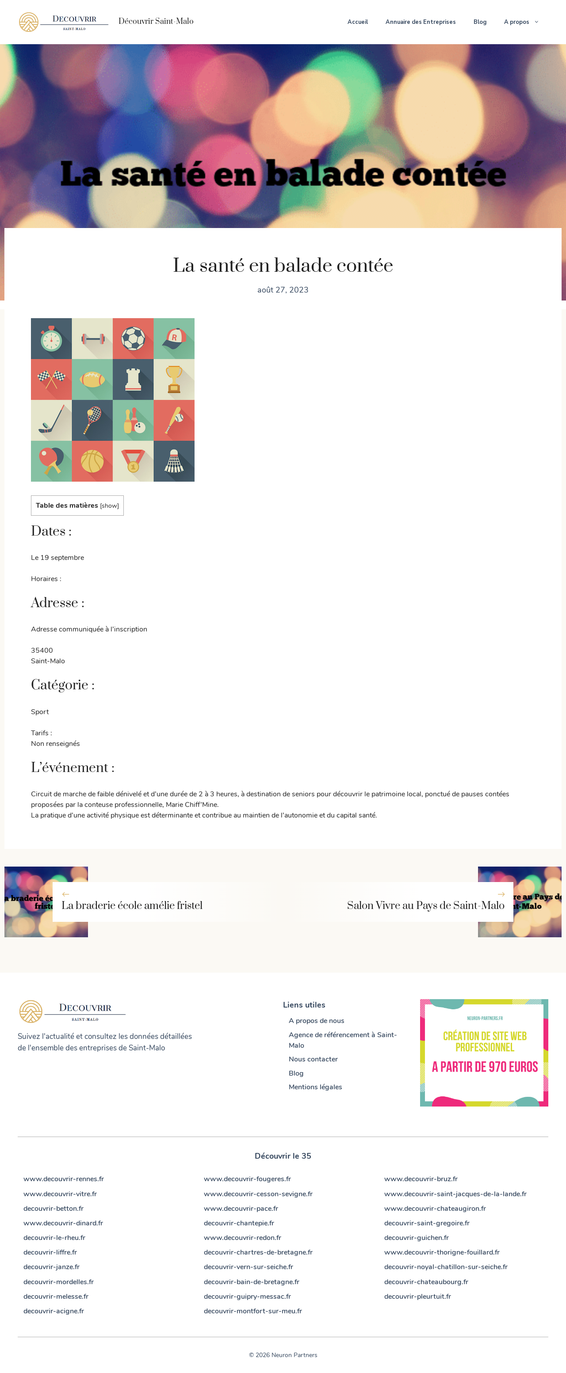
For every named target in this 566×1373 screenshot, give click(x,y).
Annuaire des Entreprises (421, 22)
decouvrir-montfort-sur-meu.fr (253, 1311)
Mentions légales (315, 1087)
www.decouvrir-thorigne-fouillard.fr (442, 1252)
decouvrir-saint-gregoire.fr (427, 1223)
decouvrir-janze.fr (51, 1267)
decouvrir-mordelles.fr (58, 1282)
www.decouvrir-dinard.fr (63, 1223)
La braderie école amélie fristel (132, 906)
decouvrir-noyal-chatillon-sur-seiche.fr (446, 1267)
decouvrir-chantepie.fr (239, 1223)
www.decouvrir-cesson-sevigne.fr (258, 1194)
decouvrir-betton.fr (53, 1208)
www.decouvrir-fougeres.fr (247, 1179)
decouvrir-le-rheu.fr (54, 1238)
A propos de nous (316, 1021)
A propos (526, 22)
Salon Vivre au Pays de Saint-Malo (426, 906)
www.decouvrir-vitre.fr (60, 1194)
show (109, 505)
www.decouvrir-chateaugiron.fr (435, 1208)
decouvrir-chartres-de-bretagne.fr (258, 1252)
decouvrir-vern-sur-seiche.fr (248, 1267)
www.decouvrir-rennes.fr (63, 1179)
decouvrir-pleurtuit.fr (417, 1296)
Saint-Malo (147, 1048)
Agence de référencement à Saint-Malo (343, 1040)
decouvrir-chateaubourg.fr (426, 1282)
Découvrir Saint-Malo (156, 22)
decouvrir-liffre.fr (50, 1252)
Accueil (358, 22)
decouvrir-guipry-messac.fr (247, 1296)
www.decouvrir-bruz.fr (421, 1179)
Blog (480, 22)
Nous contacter (313, 1059)
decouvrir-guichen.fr (416, 1238)
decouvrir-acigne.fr (53, 1311)
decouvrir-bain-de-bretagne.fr (251, 1282)
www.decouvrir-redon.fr (242, 1238)
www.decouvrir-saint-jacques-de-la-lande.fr (455, 1194)
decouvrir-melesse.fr (55, 1296)
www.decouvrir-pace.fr (241, 1208)
